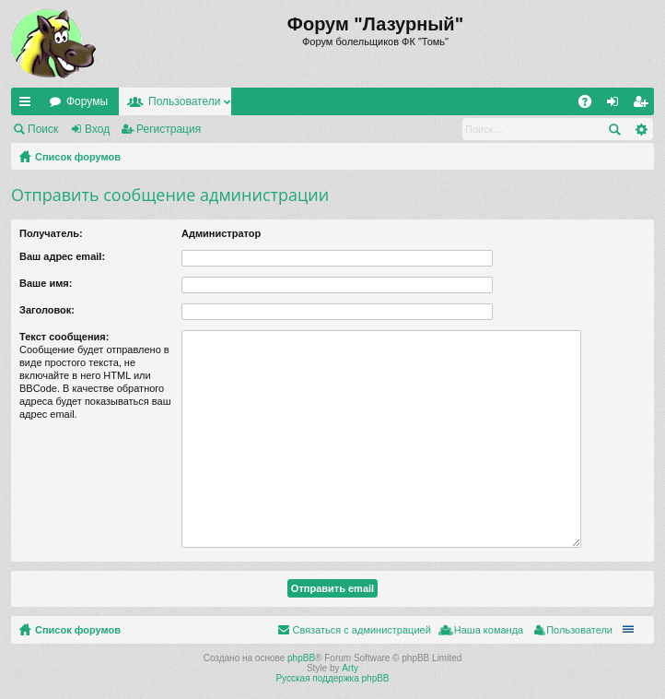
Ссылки (28, 105)
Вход (97, 129)
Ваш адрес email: (62, 256)
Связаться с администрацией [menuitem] (361, 629)
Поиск (43, 129)
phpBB (301, 658)
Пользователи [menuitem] (579, 629)
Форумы (87, 101)
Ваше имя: (45, 283)
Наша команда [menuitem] (488, 629)
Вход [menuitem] (616, 105)
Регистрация (168, 129)
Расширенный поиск (640, 129)
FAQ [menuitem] (591, 105)
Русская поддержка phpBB (332, 678)
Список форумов (78, 156)
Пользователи (184, 101)
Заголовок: (47, 309)
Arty (350, 668)
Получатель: (51, 233)
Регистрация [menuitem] (644, 105)
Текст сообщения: (64, 336)
